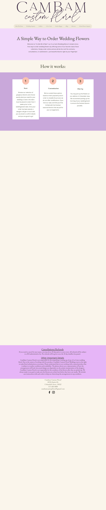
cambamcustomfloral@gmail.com (53, 389)
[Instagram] (53, 392)
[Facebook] (49, 392)
